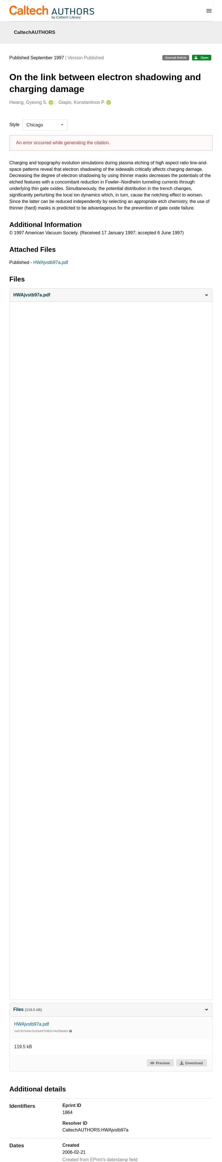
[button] (111, 295)
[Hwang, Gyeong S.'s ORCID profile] (50, 102)
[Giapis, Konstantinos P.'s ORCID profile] (108, 102)
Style (14, 124)
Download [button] (191, 1063)
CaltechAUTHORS (34, 32)
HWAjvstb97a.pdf (50, 262)
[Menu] (209, 10)
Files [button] (111, 1009)
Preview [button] (160, 1063)
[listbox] (45, 125)
